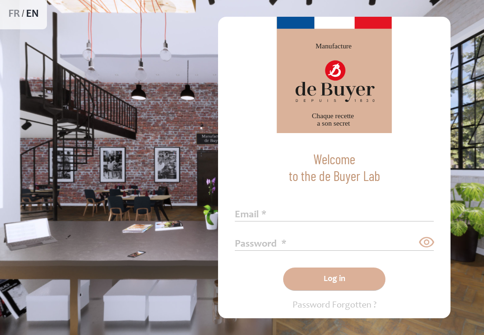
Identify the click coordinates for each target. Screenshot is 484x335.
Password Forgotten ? (334, 305)
